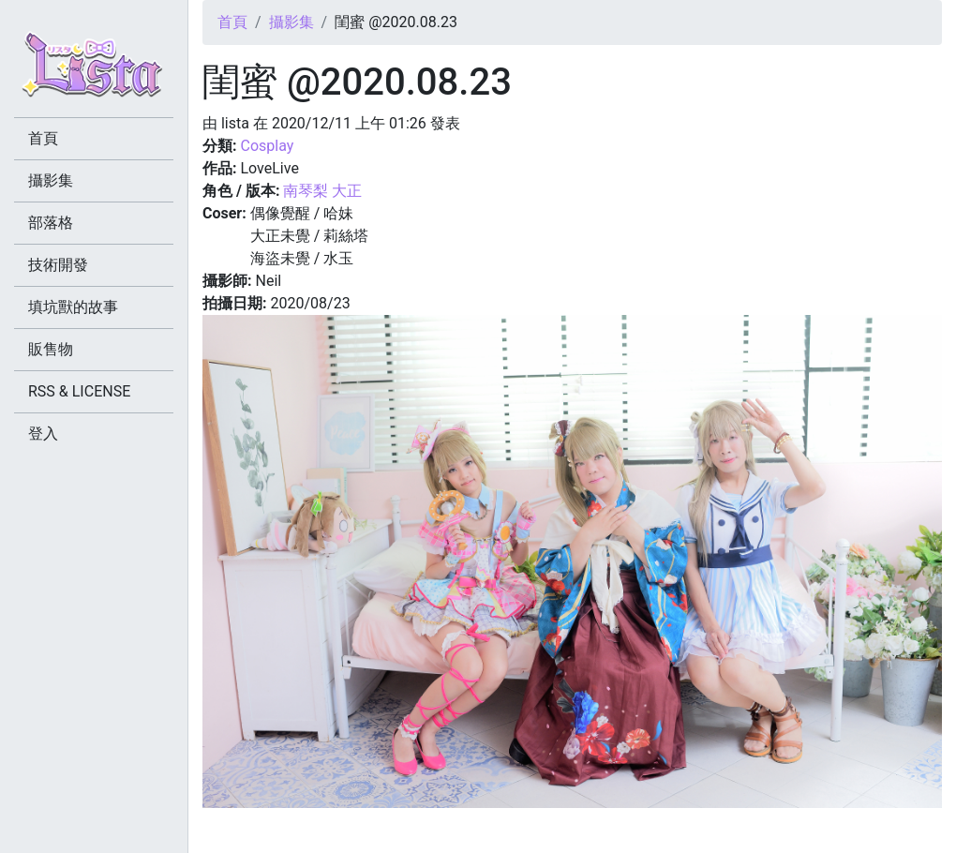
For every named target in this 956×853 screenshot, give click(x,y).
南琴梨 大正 (322, 191)
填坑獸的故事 (73, 307)
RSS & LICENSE (79, 391)
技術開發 (58, 265)
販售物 (50, 349)
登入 (43, 433)
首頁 (232, 22)
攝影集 (291, 22)
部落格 (50, 223)
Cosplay (266, 146)
